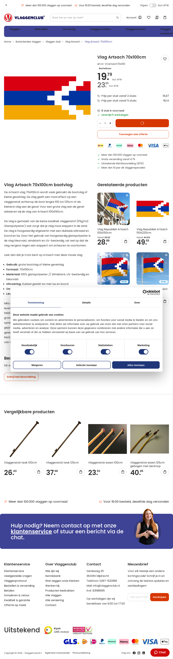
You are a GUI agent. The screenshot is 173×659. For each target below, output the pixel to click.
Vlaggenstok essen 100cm (105, 464)
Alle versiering (54, 600)
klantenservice (31, 531)
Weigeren (37, 365)
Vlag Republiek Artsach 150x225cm (152, 232)
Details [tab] (86, 302)
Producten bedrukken (59, 591)
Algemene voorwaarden (57, 652)
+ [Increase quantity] (110, 124)
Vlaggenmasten (102, 30)
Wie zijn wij (52, 571)
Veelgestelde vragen (18, 576)
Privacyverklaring (81, 652)
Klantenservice (14, 571)
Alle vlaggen (53, 595)
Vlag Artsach (72, 43)
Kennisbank (53, 576)
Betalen (9, 591)
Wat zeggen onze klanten (62, 581)
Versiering (52, 30)
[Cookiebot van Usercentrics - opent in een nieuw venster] (145, 292)
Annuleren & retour (17, 595)
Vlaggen (13, 30)
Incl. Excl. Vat (153, 5)
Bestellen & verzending (19, 586)
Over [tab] (137, 302)
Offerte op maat (15, 605)
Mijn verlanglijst (149, 18)
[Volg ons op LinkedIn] (143, 653)
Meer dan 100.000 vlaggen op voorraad (46, 5)
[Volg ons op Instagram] (139, 653)
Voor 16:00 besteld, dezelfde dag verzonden (102, 5)
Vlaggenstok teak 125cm (62, 464)
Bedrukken (32, 30)
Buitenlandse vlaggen (28, 43)
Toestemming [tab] (36, 302)
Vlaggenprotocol (15, 581)
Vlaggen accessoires (127, 32)
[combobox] (85, 18)
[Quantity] (105, 125)
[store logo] (24, 18)
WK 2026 (145, 32)
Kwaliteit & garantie (17, 600)
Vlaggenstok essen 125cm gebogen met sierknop (147, 465)
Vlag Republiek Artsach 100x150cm (112, 232)
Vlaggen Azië (53, 43)
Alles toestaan (136, 365)
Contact (50, 605)
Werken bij (52, 586)
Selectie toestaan (86, 365)
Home (7, 43)
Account (131, 17)
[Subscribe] (159, 597)
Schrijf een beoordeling (21, 378)
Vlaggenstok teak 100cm (20, 464)
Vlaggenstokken (75, 30)
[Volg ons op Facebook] (134, 653)
